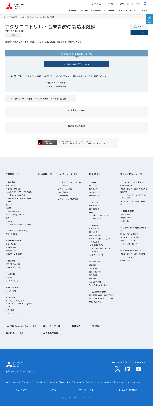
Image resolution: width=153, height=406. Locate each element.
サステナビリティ (127, 10)
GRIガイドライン (126, 260)
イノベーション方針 (65, 189)
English (130, 4)
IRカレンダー (94, 232)
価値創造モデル (11, 250)
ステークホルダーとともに (130, 240)
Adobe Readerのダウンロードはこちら (74, 141)
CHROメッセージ (12, 281)
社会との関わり (126, 217)
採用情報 (110, 4)
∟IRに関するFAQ (96, 245)
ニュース (142, 10)
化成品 (12, 35)
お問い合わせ (96, 4)
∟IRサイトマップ (96, 255)
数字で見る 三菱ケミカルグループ (102, 298)
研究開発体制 (63, 195)
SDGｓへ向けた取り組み (129, 234)
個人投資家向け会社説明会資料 (101, 295)
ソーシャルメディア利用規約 (126, 390)
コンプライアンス (12, 313)
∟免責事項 (94, 251)
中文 (138, 4)
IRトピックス (94, 205)
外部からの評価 (11, 234)
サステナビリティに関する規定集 (132, 254)
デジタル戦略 (11, 291)
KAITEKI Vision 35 (13, 264)
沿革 (7, 218)
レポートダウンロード (128, 244)
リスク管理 (10, 310)
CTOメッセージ (63, 185)
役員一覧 (9, 204)
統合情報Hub (94, 195)
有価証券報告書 (95, 282)
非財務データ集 (126, 257)
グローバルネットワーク (15, 215)
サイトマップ (21, 390)
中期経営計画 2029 (13, 267)
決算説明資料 (94, 268)
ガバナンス (124, 221)
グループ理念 (11, 244)
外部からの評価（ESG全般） (100, 238)
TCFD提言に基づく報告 (98, 285)
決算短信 (92, 265)
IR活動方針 (93, 185)
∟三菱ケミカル (96, 218)
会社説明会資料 (95, 271)
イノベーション (98, 10)
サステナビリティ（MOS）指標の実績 (133, 202)
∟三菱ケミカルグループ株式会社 (19, 192)
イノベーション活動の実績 (68, 199)
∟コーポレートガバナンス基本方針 (19, 305)
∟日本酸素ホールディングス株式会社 (19, 200)
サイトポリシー (52, 390)
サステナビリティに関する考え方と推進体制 (133, 190)
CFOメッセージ (95, 192)
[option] (121, 4)
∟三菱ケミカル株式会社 (16, 195)
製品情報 (84, 10)
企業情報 (73, 10)
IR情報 (112, 10)
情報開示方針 (94, 189)
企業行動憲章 (11, 247)
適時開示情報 (94, 209)
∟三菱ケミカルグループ (99, 215)
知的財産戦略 (63, 192)
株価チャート (94, 228)
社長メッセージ (11, 185)
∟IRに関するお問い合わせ (100, 248)
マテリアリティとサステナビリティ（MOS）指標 (133, 196)
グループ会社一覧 (12, 211)
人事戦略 (9, 277)
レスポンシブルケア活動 (129, 237)
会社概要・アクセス (13, 189)
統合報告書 (93, 275)
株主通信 (92, 278)
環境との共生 (125, 214)
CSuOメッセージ (126, 185)
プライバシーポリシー (86, 390)
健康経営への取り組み (14, 254)
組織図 (8, 208)
